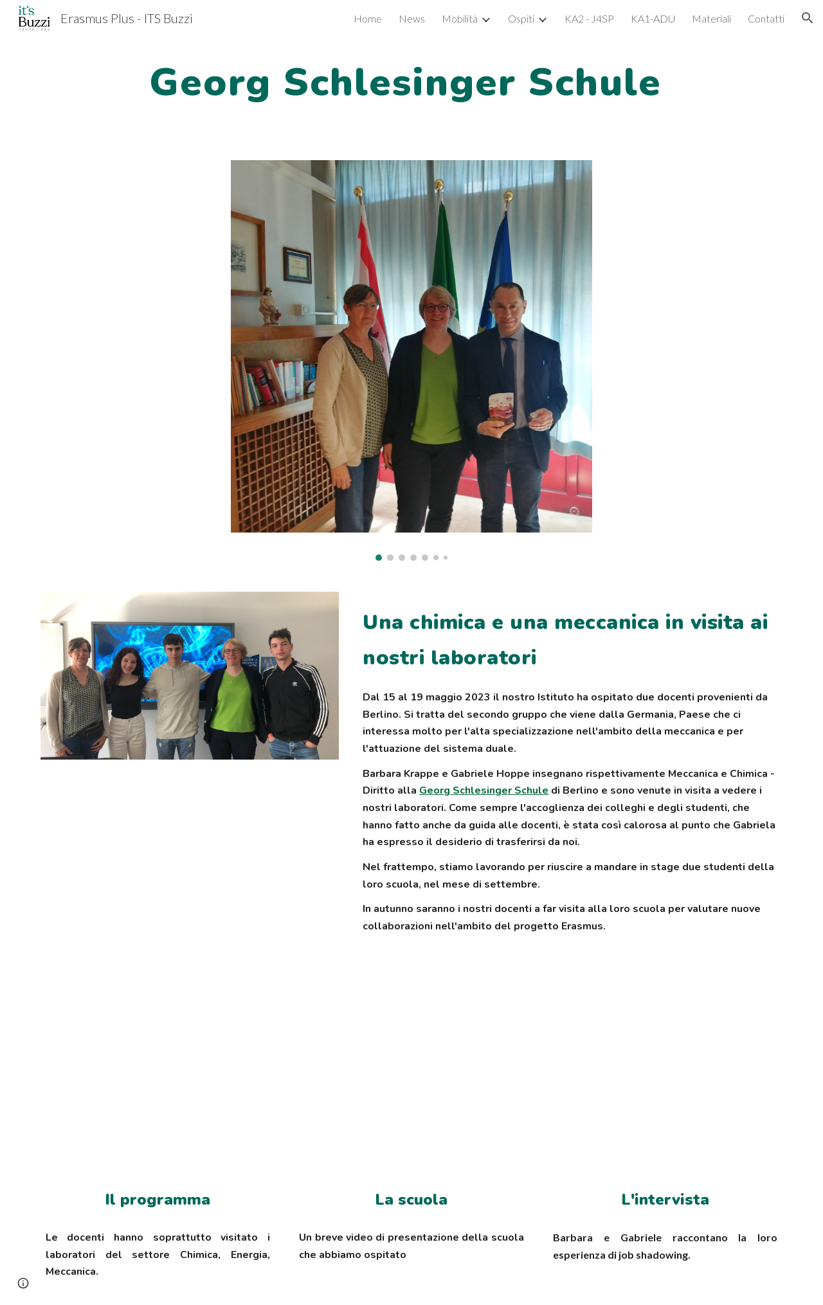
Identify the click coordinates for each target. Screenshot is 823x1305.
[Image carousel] (411, 360)
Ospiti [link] (521, 18)
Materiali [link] (711, 18)
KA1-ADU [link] (653, 18)
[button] (807, 18)
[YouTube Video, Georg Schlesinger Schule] (411, 1077)
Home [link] (368, 18)
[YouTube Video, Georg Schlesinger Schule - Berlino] (665, 1077)
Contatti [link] (766, 18)
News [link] (412, 18)
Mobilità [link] (460, 18)
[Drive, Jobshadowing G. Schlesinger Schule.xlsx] (158, 1077)
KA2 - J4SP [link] (589, 18)
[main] (411, 81)
